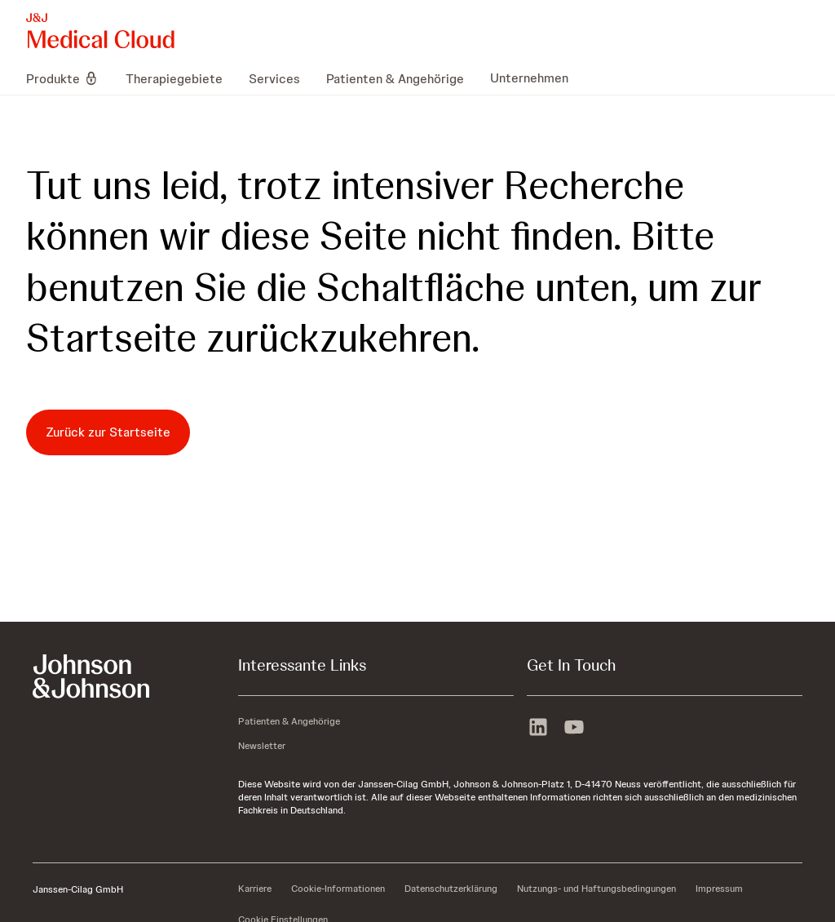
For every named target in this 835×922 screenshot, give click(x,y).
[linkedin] (538, 729)
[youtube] (574, 729)
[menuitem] (69, 78)
